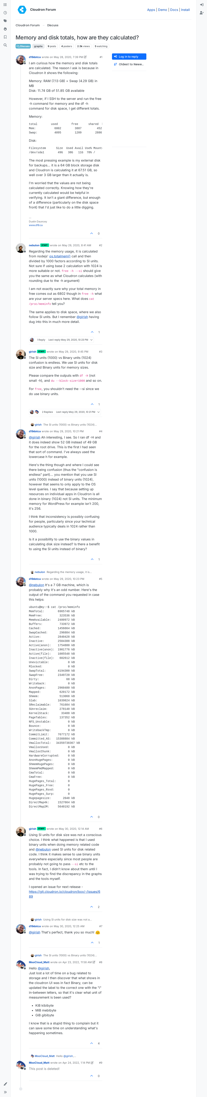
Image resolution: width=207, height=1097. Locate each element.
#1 (101, 57)
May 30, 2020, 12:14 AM (74, 828)
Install (185, 10)
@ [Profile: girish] (82, 317)
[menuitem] (201, 5)
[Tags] (5, 21)
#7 (100, 926)
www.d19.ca (36, 225)
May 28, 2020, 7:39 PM (68, 57)
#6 (100, 828)
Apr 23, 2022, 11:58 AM (77, 962)
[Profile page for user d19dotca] (21, 60)
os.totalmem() (60, 256)
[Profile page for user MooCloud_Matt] (21, 965)
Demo (162, 10)
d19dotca (35, 57)
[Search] (5, 45)
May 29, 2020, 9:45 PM (73, 351)
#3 (100, 351)
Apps (151, 10)
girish (32, 351)
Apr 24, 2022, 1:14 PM (76, 1062)
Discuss (23, 46)
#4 (100, 431)
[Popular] (5, 29)
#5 (100, 578)
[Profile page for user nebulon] (21, 248)
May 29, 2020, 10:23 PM (69, 578)
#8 (100, 962)
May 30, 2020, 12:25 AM (69, 926)
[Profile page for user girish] (21, 354)
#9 (100, 1062)
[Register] (201, 13)
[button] (5, 1084)
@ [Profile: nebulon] (36, 585)
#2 (100, 245)
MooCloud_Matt (39, 962)
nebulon (34, 245)
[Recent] (5, 13)
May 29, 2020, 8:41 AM (76, 245)
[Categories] (5, 5)
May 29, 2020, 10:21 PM (69, 431)
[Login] (201, 5)
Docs (174, 10)
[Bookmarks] (5, 37)
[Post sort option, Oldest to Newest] (129, 64)
